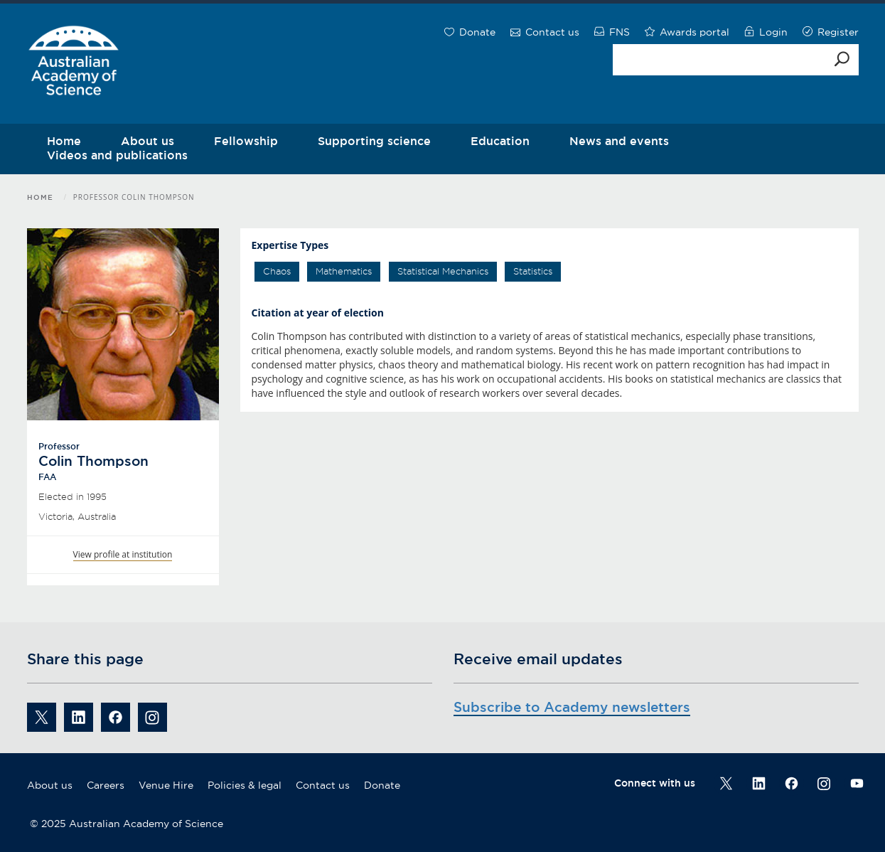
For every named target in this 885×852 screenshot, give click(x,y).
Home (40, 197)
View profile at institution (123, 554)
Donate (382, 785)
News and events (619, 140)
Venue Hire (166, 785)
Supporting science (374, 140)
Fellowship (246, 140)
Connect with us (654, 783)
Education (500, 140)
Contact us (323, 785)
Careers (105, 785)
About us (50, 785)
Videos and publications (117, 155)
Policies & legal (244, 785)
